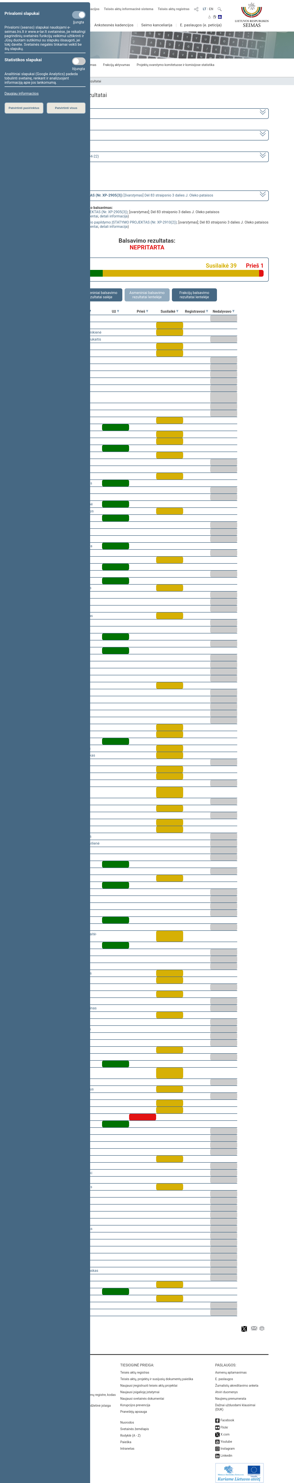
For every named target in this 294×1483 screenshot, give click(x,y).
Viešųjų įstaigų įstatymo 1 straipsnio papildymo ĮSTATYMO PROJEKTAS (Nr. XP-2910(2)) (106, 222)
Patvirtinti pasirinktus (24, 108)
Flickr (224, 1424)
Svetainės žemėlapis (134, 1426)
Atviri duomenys (226, 1389)
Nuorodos (127, 1419)
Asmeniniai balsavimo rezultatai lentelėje (146, 295)
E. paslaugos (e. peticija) (201, 25)
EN (211, 9)
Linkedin (226, 1452)
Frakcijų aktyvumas (116, 65)
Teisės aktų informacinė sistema (128, 9)
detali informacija (114, 216)
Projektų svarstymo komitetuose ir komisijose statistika (175, 65)
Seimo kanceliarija (156, 25)
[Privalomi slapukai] (79, 15)
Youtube (226, 1438)
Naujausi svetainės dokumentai (142, 1395)
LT (204, 9)
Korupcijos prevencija (135, 1402)
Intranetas (127, 1445)
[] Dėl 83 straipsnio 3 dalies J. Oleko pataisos (120, 195)
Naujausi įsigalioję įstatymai (140, 1389)
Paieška (125, 1439)
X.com (225, 1431)
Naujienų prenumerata (230, 1395)
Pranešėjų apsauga (133, 1408)
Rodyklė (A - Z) (130, 1432)
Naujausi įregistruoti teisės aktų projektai (149, 1382)
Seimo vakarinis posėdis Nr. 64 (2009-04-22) (63, 156)
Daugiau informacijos (22, 93)
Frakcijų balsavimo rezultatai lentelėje (194, 295)
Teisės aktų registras (173, 9)
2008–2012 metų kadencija (50, 113)
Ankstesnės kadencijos (114, 25)
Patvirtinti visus (66, 108)
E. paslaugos (224, 1376)
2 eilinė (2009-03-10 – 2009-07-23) (55, 135)
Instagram (228, 1445)
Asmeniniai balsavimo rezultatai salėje (99, 295)
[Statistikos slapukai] (79, 61)
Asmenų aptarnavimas (231, 1369)
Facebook (227, 1417)
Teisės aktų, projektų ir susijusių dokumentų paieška (156, 1376)
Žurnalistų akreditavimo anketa (236, 1382)
